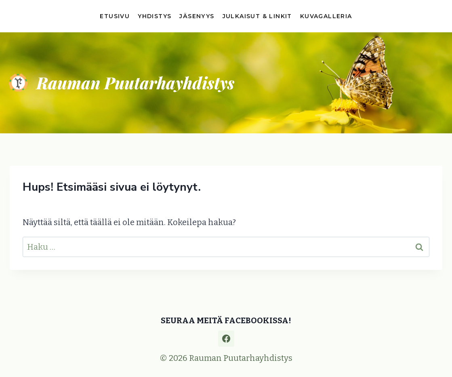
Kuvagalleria (326, 16)
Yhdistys (154, 16)
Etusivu (115, 16)
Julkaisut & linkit (257, 16)
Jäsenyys (196, 16)
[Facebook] (226, 339)
